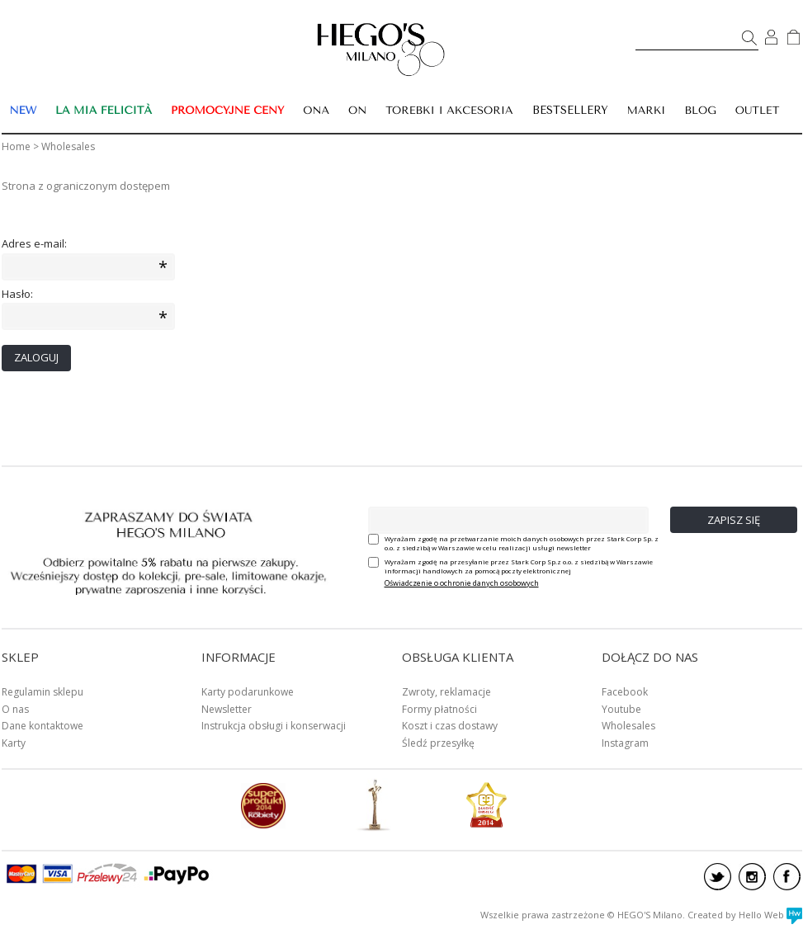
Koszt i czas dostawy (450, 726)
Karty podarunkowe (247, 692)
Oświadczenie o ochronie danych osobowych (462, 583)
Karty (14, 743)
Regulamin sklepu (42, 692)
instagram (752, 876)
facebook (787, 876)
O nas (15, 709)
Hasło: (17, 294)
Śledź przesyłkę (438, 743)
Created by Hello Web (744, 914)
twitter (717, 876)
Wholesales (628, 726)
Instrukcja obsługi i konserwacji (273, 726)
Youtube (621, 709)
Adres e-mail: (34, 244)
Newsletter (226, 709)
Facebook (625, 692)
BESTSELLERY (570, 110)
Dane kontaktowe (42, 726)
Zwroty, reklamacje (446, 692)
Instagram (625, 743)
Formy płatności (439, 709)
